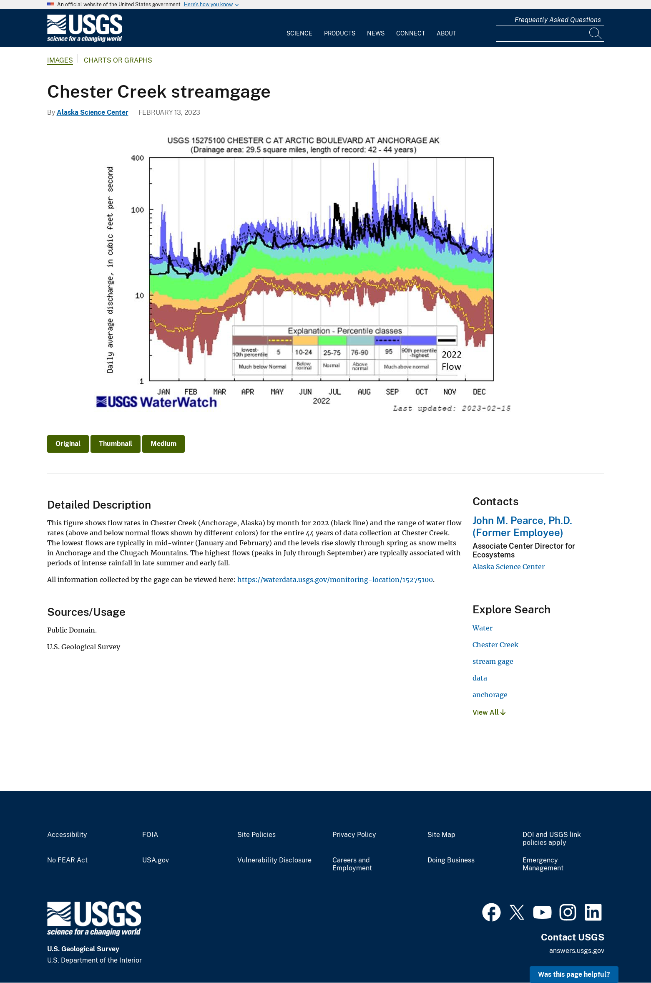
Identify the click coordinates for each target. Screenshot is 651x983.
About (446, 33)
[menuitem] (299, 28)
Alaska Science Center (92, 112)
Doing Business (451, 860)
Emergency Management (543, 864)
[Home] (84, 40)
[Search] (596, 33)
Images (60, 60)
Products (339, 33)
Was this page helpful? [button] (574, 974)
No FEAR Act (67, 860)
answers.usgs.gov (576, 951)
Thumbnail (115, 444)
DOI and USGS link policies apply (552, 839)
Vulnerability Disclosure (274, 860)
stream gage (493, 661)
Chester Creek (495, 644)
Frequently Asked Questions (558, 20)
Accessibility (67, 835)
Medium (163, 444)
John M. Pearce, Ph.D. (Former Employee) (522, 526)
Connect (410, 33)
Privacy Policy (354, 835)
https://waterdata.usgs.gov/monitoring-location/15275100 (335, 579)
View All (489, 712)
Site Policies (256, 835)
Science (299, 33)
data (480, 678)
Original (67, 444)
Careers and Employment (352, 864)
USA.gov (155, 860)
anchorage (490, 695)
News (376, 33)
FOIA (150, 835)
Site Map (441, 835)
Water (483, 628)
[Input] (550, 33)
